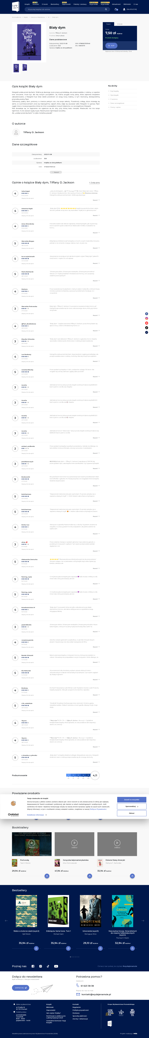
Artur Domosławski (70, 863)
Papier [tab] (108, 24)
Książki (27, 4)
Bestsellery (55, 4)
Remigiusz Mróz (90, 934)
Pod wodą (24, 860)
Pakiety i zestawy (80, 4)
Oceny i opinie (115, 107)
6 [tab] (78, 956)
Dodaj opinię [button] (95, 183)
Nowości (36, 4)
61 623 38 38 (85, 986)
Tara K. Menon (25, 863)
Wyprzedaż (93, 4)
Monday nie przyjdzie (30, 800)
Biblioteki (127, 4)
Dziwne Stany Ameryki (115, 860)
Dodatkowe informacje (35, 1034)
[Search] (63, 9)
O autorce (114, 99)
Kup (111, 46)
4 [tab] (75, 956)
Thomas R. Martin (122, 938)
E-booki (45, 4)
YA (48, 17)
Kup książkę (114, 91)
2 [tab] (72, 956)
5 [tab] (77, 956)
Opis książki (114, 95)
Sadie (123, 799)
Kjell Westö (26, 934)
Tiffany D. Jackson (61, 33)
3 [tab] (73, 956)
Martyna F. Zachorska (113, 863)
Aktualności (116, 4)
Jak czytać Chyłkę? (53, 1013)
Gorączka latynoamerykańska (75, 860)
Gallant (92, 799)
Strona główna (16, 17)
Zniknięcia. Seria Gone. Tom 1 (58, 931)
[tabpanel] (26, 922)
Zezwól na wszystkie (131, 1019)
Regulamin (77, 1007)
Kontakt (76, 1004)
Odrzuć (131, 1032)
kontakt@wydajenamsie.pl (93, 994)
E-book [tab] (119, 24)
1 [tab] (70, 956)
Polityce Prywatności (98, 1028)
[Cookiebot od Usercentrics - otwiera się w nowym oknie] (13, 1034)
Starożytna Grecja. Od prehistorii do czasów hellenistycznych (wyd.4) (123, 933)
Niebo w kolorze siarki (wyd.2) (26, 931)
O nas (136, 4)
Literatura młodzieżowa (38, 17)
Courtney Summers (128, 802)
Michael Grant (58, 934)
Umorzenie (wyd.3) (91, 931)
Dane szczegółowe (117, 103)
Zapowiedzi (66, 4)
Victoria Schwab (95, 802)
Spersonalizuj (132, 1025)
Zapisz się (21, 988)
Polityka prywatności (81, 1010)
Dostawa (76, 1013)
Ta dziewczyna (63, 799)
